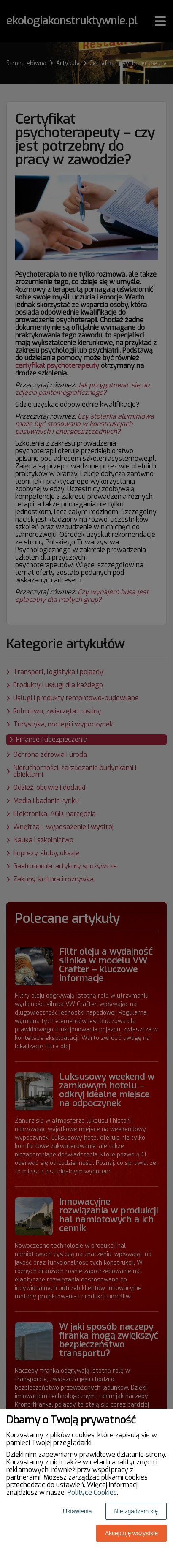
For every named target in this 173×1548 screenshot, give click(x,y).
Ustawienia (77, 1511)
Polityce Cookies (92, 1492)
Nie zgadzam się (136, 1511)
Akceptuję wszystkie (131, 1533)
